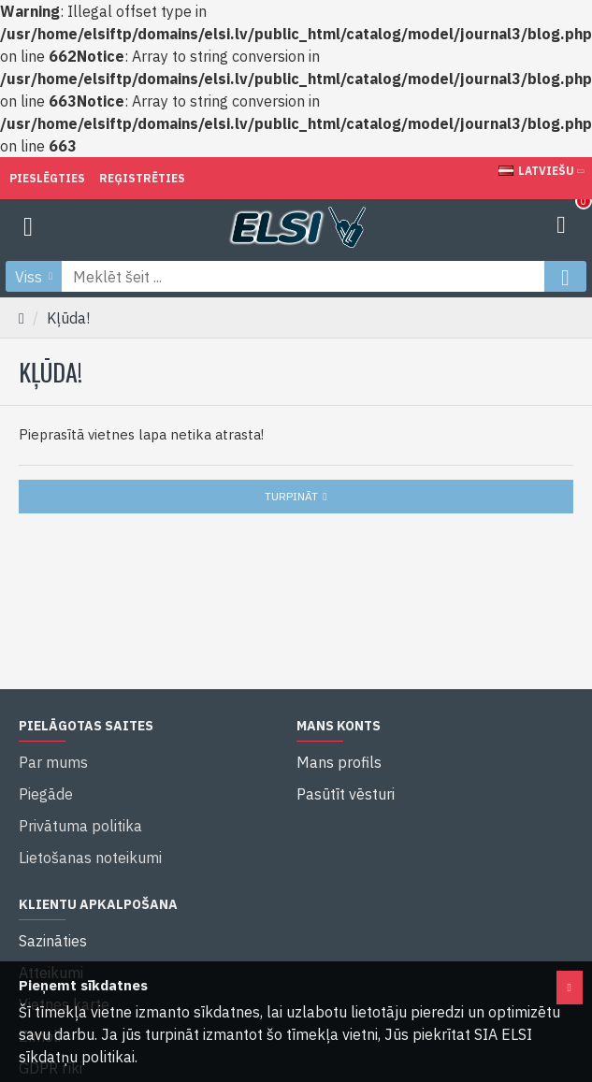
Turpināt (291, 496)
